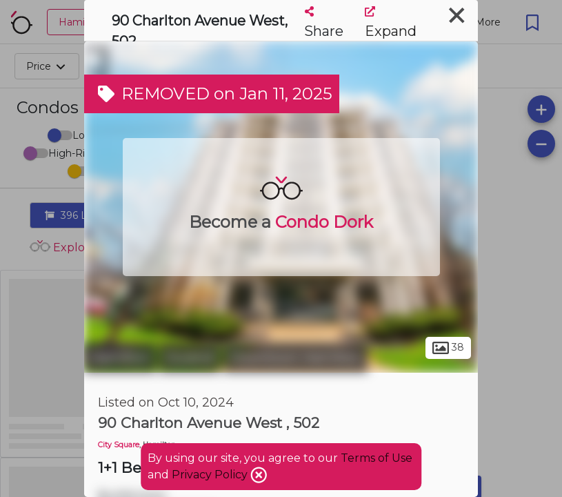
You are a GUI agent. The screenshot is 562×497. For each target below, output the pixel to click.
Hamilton (120, 357)
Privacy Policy (211, 474)
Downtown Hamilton (295, 357)
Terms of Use (376, 458)
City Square (118, 444)
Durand (189, 357)
